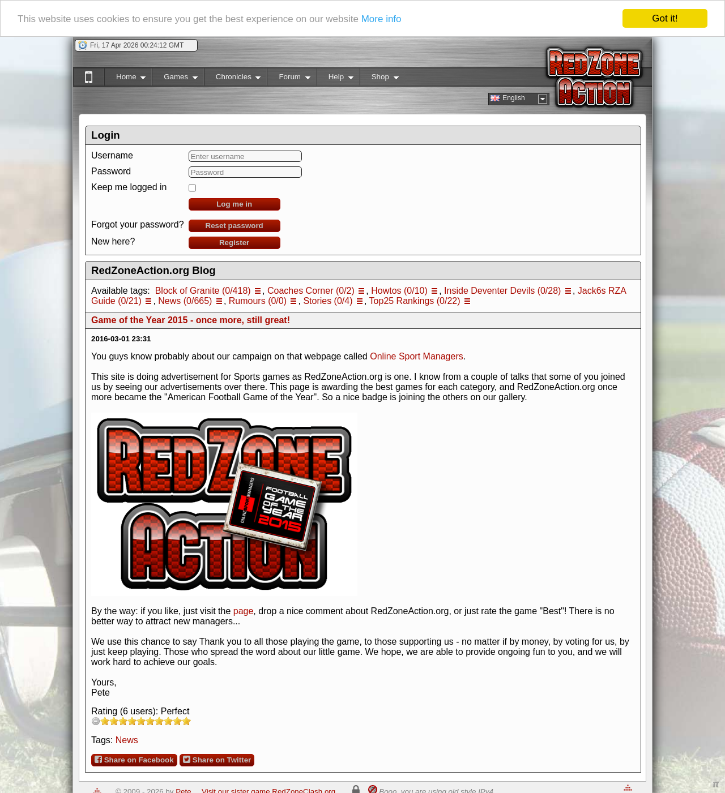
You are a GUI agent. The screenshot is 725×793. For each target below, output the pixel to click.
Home (125, 78)
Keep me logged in (129, 187)
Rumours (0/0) (258, 301)
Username (112, 155)
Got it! (664, 18)
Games (175, 78)
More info (381, 18)
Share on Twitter (217, 759)
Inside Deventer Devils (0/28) (502, 290)
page (243, 611)
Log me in (234, 204)
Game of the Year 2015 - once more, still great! (190, 320)
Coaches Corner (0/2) (311, 290)
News (127, 740)
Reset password (234, 225)
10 (186, 721)
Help (335, 78)
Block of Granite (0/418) (203, 290)
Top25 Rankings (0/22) (414, 301)
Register (234, 242)
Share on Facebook (134, 759)
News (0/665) (185, 301)
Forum (288, 78)
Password (111, 171)
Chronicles (232, 78)
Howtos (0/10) (399, 290)
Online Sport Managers (416, 356)
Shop (379, 78)
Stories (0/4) (327, 301)
